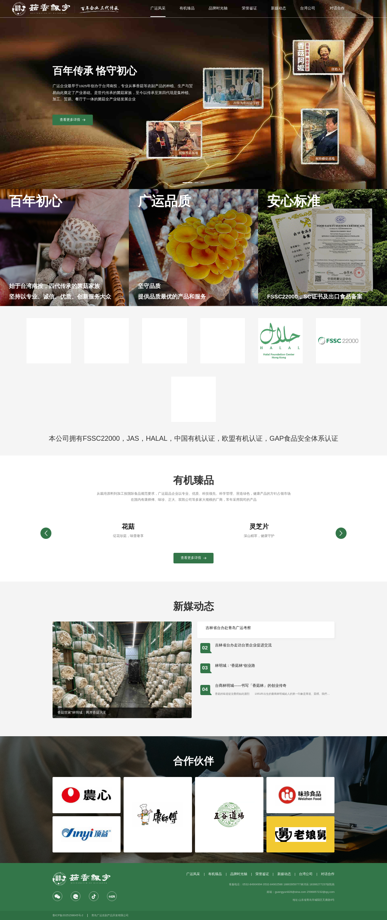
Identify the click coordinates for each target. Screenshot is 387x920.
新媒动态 (278, 8)
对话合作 (337, 8)
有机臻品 (187, 8)
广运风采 (158, 8)
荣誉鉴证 (249, 8)
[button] (341, 533)
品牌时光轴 (218, 8)
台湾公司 (307, 8)
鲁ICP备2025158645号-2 (68, 915)
